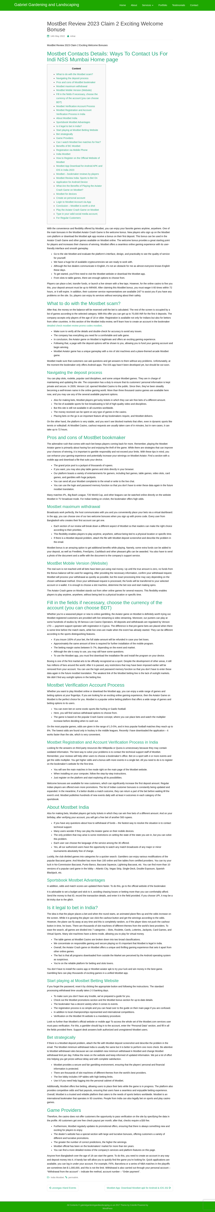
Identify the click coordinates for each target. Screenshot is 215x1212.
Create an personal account (70, 198)
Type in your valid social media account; (77, 214)
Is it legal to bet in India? (69, 126)
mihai (72, 36)
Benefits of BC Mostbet (68, 146)
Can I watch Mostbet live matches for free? (78, 142)
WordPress (107, 1208)
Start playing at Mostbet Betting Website (77, 130)
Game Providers (64, 138)
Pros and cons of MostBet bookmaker (75, 82)
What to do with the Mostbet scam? (74, 74)
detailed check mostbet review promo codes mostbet (74, 325)
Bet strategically (64, 134)
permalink (73, 1177)
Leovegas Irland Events (62, 1188)
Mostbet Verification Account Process (75, 106)
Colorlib (133, 1205)
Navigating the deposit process (72, 78)
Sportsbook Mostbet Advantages (73, 122)
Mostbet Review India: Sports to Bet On (76, 178)
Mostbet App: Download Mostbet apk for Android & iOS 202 (139, 1188)
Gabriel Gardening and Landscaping (46, 5)
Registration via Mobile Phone (72, 150)
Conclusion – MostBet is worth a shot (75, 205)
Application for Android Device (72, 182)
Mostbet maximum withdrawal (71, 86)
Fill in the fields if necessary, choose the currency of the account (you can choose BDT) (77, 98)
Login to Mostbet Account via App (73, 202)
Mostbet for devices (66, 194)
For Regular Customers (68, 218)
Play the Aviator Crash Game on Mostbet (77, 209)
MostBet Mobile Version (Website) (74, 90)
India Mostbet (63, 154)
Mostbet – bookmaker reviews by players (77, 174)
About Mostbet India (66, 118)
